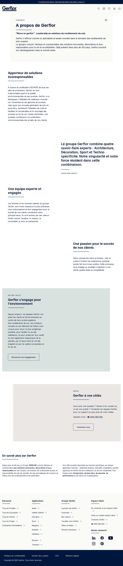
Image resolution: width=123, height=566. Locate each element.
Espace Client (97, 501)
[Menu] (119, 8)
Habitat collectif (38, 512)
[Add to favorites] (106, 20)
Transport (35, 545)
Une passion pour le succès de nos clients (93, 245)
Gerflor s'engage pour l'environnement (24, 308)
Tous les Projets (8, 521)
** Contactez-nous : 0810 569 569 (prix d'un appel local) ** (61, 2)
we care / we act (14, 302)
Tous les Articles (8, 517)
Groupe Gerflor (68, 501)
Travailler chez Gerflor (70, 521)
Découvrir (6, 501)
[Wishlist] (109, 8)
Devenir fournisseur (69, 530)
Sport (34, 521)
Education (35, 517)
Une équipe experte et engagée (24, 191)
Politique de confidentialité (14, 556)
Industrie (35, 530)
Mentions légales (72, 556)
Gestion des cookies (40, 556)
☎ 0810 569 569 (97, 524)
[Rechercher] (99, 8)
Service (76, 398)
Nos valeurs (66, 517)
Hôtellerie (35, 534)
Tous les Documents (10, 512)
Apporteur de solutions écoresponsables (25, 75)
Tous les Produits (9, 508)
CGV (57, 556)
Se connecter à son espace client (104, 508)
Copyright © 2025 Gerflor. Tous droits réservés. (23, 560)
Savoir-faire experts (69, 173)
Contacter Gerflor (97, 520)
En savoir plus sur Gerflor (19, 462)
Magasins (35, 525)
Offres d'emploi (67, 525)
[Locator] (104, 8)
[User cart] (114, 8)
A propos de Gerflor (69, 508)
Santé (34, 508)
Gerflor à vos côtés (87, 402)
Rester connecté (99, 530)
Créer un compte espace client (103, 515)
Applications (37, 501)
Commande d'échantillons (12, 525)
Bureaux (35, 540)
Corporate (20, 20)
